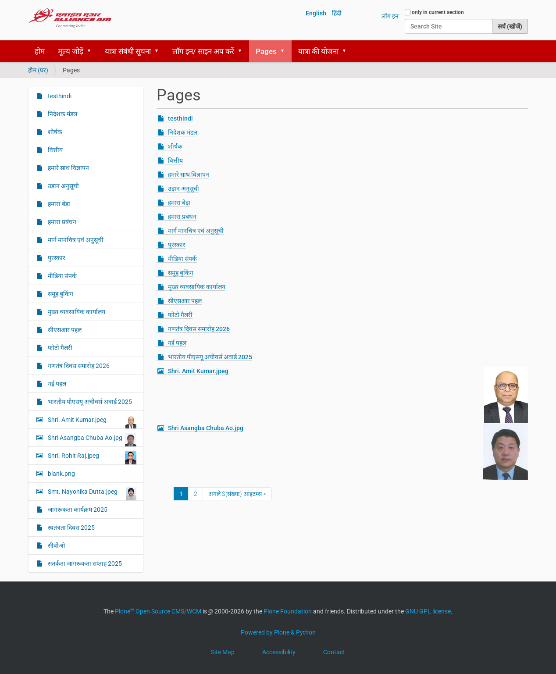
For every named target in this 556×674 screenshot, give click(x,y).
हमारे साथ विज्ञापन (188, 174)
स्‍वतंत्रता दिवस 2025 (70, 527)
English (316, 13)
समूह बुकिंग (180, 272)
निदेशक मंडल (182, 132)
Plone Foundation (288, 611)
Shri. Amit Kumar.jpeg (198, 370)
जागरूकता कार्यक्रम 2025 (76, 509)
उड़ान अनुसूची (183, 188)
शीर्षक (175, 146)
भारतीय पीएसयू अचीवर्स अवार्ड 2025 (210, 356)
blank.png (91, 473)
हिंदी (337, 13)
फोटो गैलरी (180, 314)
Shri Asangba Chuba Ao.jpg (205, 428)
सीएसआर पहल (185, 300)
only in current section (438, 12)
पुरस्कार (176, 244)
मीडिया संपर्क (182, 258)
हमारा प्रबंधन (182, 216)
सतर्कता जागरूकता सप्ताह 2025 (84, 563)
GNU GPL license (428, 611)
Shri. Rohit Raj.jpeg (91, 457)
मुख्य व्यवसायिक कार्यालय (196, 286)
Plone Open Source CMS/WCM (158, 611)
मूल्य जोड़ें (70, 51)
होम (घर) (38, 70)
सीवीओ (55, 545)
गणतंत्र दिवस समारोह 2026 (199, 328)
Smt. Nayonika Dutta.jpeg (91, 493)
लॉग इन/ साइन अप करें (203, 51)
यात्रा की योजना (318, 51)
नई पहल (177, 342)
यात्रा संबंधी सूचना (128, 51)
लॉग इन (390, 16)
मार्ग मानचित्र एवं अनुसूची (196, 230)
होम (40, 51)
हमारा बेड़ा (179, 202)
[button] (92, 51)
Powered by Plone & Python (278, 632)
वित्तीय (175, 160)
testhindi (180, 118)
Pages (266, 51)
